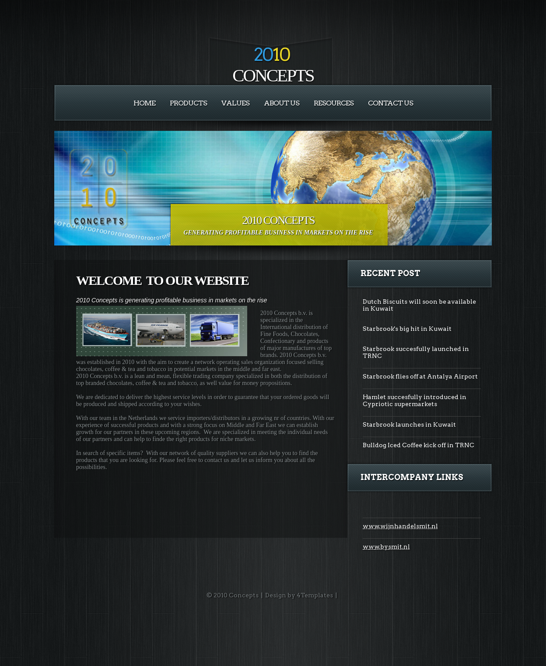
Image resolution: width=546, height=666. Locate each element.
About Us (281, 103)
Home (144, 103)
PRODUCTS (188, 103)
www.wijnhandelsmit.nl (400, 525)
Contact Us (390, 103)
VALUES (235, 103)
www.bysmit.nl (386, 546)
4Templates (315, 595)
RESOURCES (334, 103)
